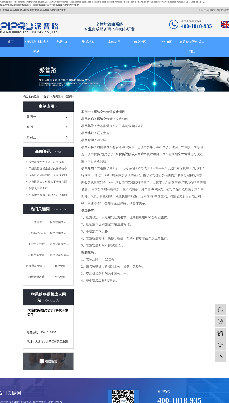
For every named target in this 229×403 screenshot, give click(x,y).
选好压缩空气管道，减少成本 (46, 162)
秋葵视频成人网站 (19, 10)
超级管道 (34, 10)
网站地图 (214, 10)
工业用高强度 (36, 244)
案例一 (31, 116)
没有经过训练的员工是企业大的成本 (50, 175)
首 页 (46, 96)
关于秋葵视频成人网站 (36, 46)
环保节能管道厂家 (36, 265)
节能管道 (36, 222)
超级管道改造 (36, 276)
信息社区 (140, 42)
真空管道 (60, 265)
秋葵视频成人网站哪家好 (60, 233)
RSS (222, 10)
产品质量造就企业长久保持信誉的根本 (50, 168)
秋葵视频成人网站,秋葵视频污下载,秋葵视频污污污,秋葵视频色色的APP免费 (39, 5)
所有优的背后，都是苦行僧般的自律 (50, 195)
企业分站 (203, 10)
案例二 (31, 127)
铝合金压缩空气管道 (60, 244)
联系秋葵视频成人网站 (191, 46)
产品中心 (62, 42)
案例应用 (114, 42)
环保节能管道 (36, 255)
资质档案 (88, 42)
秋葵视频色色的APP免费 (53, 10)
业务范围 (166, 42)
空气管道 (60, 276)
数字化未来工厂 (38, 188)
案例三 (31, 137)
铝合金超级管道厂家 (60, 255)
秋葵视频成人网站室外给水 (60, 222)
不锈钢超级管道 (36, 233)
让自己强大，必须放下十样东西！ (49, 181)
